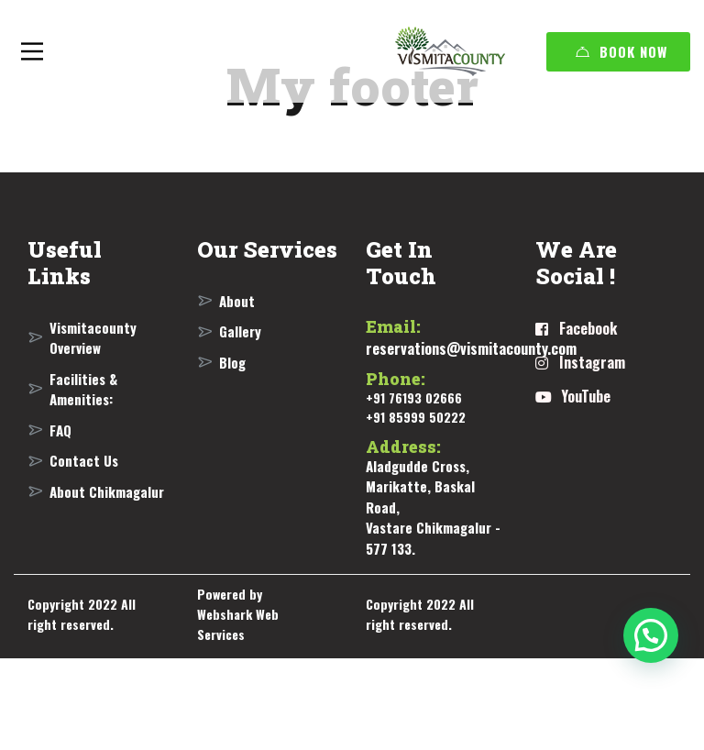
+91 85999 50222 (416, 416)
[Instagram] (580, 363)
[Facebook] (576, 329)
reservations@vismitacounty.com (471, 348)
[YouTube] (573, 397)
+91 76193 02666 (414, 397)
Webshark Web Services (238, 624)
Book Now (621, 51)
